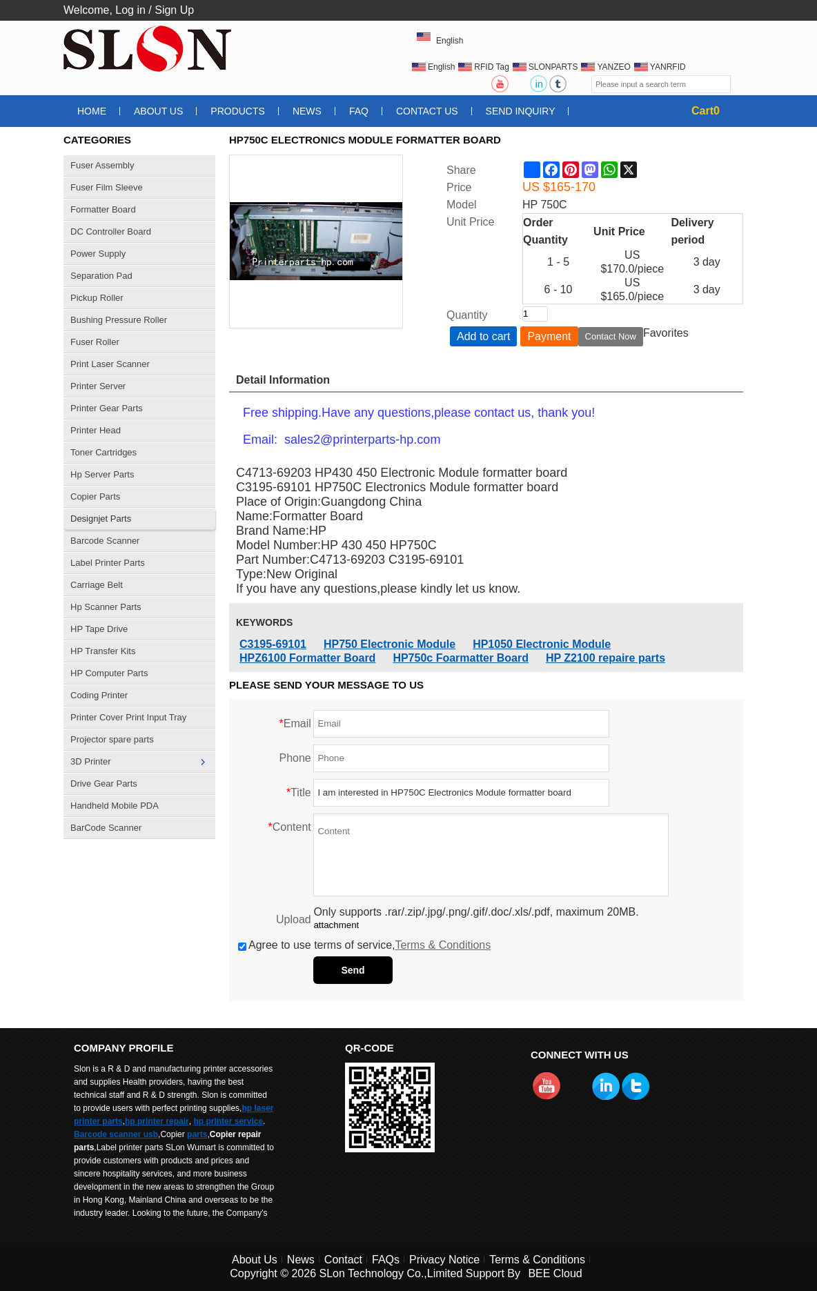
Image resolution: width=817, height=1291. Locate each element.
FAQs (386, 1259)
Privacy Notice (444, 1259)
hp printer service (228, 1121)
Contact (343, 1259)
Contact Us (427, 111)
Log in (130, 10)
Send (352, 970)
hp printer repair (157, 1121)
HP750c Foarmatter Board (461, 658)
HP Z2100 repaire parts (605, 658)
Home (91, 111)
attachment (336, 925)
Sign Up (174, 10)
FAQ (358, 111)
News (307, 111)
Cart (705, 111)
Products (237, 111)
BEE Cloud (555, 1273)
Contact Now (610, 336)
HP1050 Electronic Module (542, 644)
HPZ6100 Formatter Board (307, 658)
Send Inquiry (520, 111)
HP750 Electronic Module (389, 644)
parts (197, 1134)
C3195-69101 (272, 644)
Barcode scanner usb (116, 1134)
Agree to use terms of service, (364, 945)
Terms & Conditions (443, 945)
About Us (158, 111)
